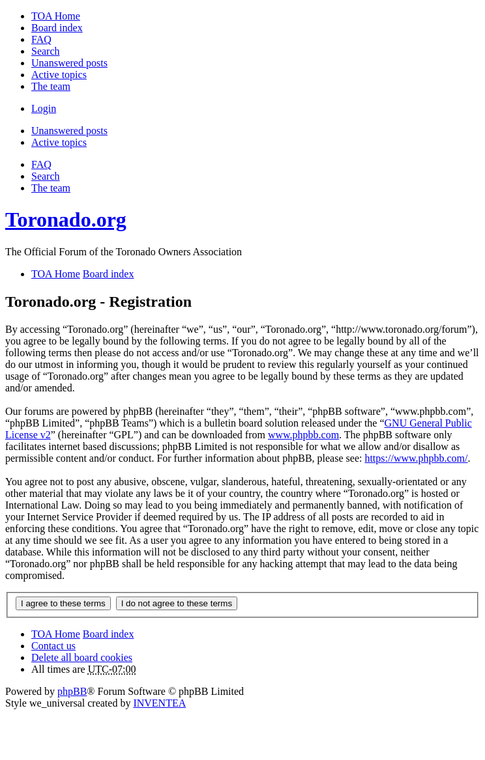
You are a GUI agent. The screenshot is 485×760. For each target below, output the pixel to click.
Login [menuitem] (43, 108)
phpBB (72, 691)
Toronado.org (65, 219)
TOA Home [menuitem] (55, 15)
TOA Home (55, 634)
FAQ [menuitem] (41, 39)
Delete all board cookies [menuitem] (81, 657)
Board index (108, 634)
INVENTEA (159, 703)
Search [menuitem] (45, 51)
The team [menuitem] (50, 86)
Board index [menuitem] (57, 27)
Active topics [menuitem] (59, 74)
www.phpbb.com (303, 434)
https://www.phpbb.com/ (415, 458)
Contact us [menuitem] (53, 645)
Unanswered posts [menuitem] (69, 62)
